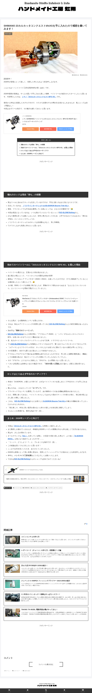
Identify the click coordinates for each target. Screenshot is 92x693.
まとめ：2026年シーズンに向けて (32, 153)
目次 (43, 140)
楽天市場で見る (48, 129)
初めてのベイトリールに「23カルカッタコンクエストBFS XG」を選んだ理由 (47, 147)
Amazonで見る (30, 129)
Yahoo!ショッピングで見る (65, 129)
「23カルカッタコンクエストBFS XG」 (27, 426)
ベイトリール (17, 488)
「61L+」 (24, 436)
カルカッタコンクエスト (37, 488)
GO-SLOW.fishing (15, 334)
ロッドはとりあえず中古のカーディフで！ (35, 150)
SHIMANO (26, 488)
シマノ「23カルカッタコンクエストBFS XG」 (39, 97)
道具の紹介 (7, 488)
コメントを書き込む (45, 664)
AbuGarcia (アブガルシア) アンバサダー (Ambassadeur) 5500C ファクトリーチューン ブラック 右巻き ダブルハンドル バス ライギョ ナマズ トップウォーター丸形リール (50, 301)
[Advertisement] (46, 176)
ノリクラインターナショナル (54, 488)
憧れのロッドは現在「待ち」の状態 (33, 144)
